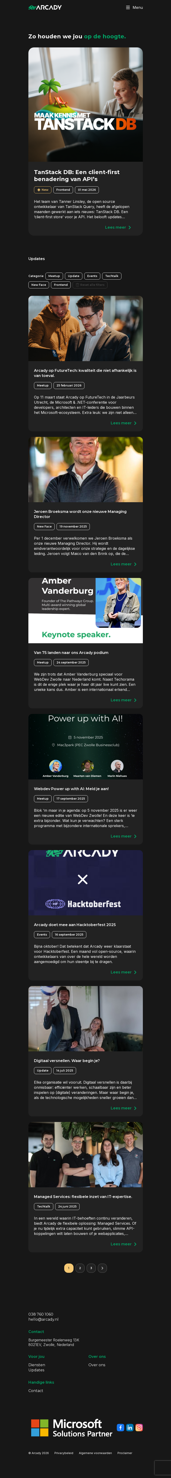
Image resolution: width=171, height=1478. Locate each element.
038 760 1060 (40, 1314)
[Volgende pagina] (102, 1268)
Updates (36, 1370)
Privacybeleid (63, 1453)
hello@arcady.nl (43, 1319)
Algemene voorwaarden (95, 1453)
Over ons (96, 1365)
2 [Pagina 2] (80, 1268)
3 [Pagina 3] (91, 1268)
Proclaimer (124, 1453)
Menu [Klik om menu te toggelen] (133, 7)
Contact (35, 1391)
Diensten (36, 1365)
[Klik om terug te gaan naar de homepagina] (45, 7)
